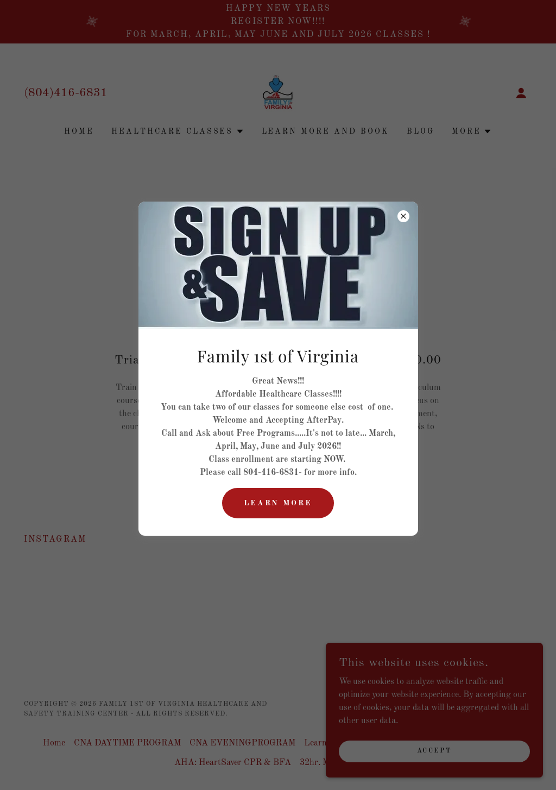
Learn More (278, 503)
